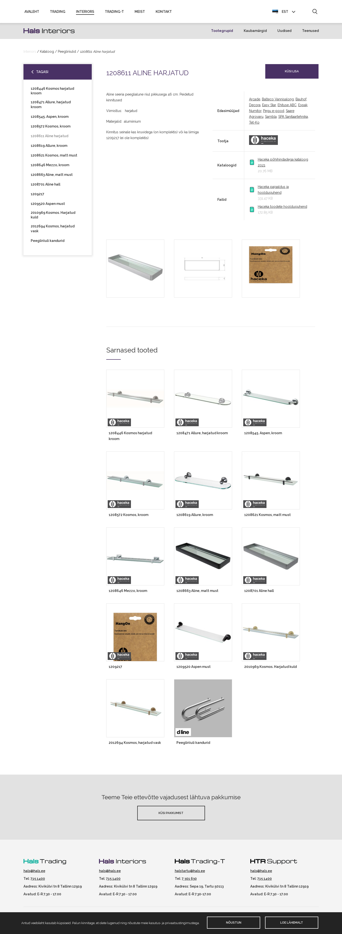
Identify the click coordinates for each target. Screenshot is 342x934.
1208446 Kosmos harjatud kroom (52, 93)
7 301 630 (189, 880)
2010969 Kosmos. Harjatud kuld (53, 217)
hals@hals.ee (34, 873)
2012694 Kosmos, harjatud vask (53, 230)
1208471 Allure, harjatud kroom (51, 106)
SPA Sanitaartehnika (293, 119)
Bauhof (301, 101)
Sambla (271, 119)
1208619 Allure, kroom (49, 148)
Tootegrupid (222, 33)
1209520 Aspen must (48, 206)
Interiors (85, 13)
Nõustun (233, 922)
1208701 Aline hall (45, 186)
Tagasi (42, 74)
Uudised (284, 33)
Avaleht (31, 13)
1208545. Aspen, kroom (49, 119)
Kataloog (47, 53)
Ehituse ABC (287, 107)
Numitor (255, 113)
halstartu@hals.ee (190, 873)
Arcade (254, 101)
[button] (315, 13)
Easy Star (269, 107)
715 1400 (37, 880)
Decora (254, 107)
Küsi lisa (292, 73)
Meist (140, 13)
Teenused (310, 33)
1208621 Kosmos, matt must (54, 157)
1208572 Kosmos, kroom (50, 128)
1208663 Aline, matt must (52, 177)
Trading (57, 13)
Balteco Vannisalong (278, 101)
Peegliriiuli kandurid (47, 243)
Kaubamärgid (255, 33)
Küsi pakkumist (171, 815)
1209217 (37, 196)
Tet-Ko (254, 125)
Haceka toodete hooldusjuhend (282, 209)
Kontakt (164, 13)
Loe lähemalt (291, 922)
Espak (302, 107)
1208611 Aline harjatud (49, 138)
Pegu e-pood (273, 113)
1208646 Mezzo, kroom (50, 167)
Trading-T (114, 13)
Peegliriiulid (67, 53)
